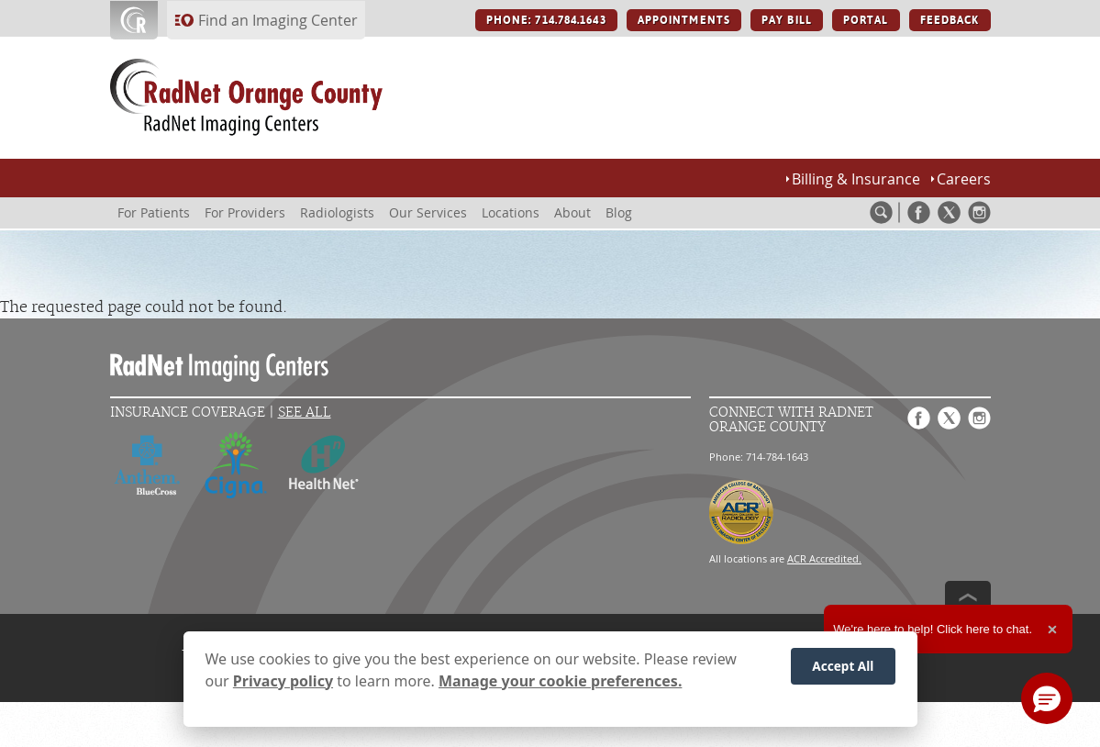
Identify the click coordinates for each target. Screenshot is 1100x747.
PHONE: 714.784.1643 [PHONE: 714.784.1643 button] (546, 20)
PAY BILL (786, 20)
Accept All (842, 670)
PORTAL (866, 20)
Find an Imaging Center (278, 20)
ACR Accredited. (824, 558)
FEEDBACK (950, 20)
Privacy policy (283, 685)
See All (304, 412)
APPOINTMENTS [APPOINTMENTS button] (684, 20)
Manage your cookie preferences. (560, 685)
